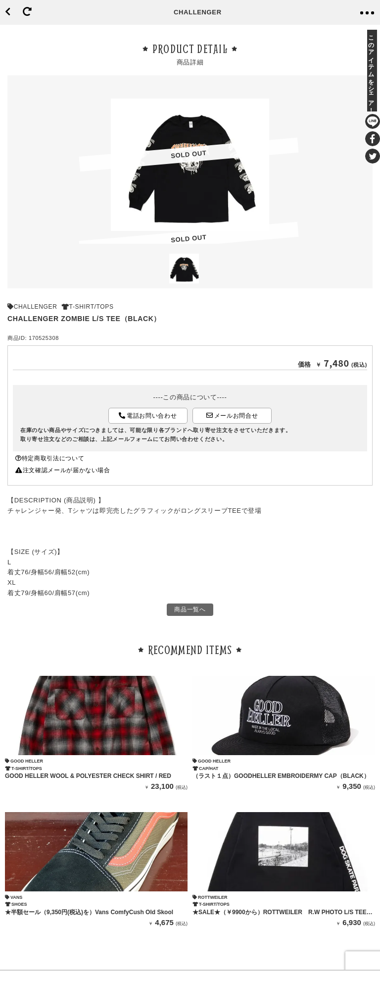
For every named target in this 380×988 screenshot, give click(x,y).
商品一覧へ (189, 609)
